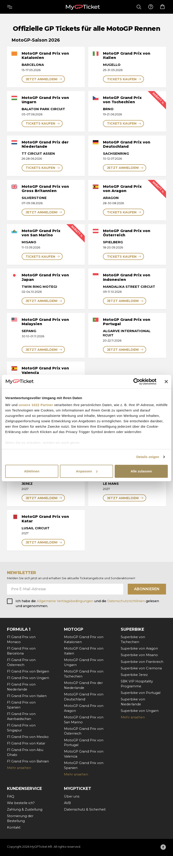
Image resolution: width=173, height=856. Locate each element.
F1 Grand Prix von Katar (26, 743)
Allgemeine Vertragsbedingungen (65, 601)
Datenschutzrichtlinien (126, 601)
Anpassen (87, 471)
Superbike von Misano (139, 655)
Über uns (71, 796)
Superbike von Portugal (140, 693)
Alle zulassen (141, 471)
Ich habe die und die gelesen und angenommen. (87, 603)
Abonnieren (146, 589)
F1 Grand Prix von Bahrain (28, 761)
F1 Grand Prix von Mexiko (28, 737)
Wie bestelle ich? (21, 803)
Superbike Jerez (134, 675)
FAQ (10, 796)
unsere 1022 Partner (36, 405)
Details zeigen (147, 457)
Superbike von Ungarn (140, 711)
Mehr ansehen (19, 768)
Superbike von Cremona (141, 668)
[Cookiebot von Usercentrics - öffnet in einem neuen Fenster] (136, 381)
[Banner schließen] (166, 381)
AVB (67, 803)
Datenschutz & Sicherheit (85, 809)
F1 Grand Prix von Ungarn (28, 678)
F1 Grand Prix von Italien (27, 696)
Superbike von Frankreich (142, 662)
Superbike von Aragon (139, 648)
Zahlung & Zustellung (24, 809)
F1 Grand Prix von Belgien (28, 671)
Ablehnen (31, 471)
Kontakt (13, 827)
